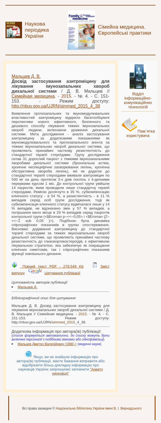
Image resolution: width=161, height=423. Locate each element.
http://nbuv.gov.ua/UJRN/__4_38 (56, 106)
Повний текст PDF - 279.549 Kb (51, 266)
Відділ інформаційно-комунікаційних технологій (138, 100)
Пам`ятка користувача (140, 133)
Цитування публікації (62, 273)
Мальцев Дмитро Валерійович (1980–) (47, 344)
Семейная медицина (33, 96)
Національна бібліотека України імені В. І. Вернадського (99, 408)
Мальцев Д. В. (26, 76)
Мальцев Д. (27, 287)
